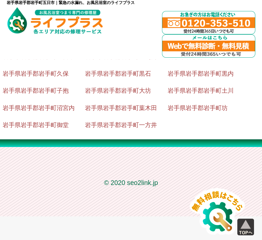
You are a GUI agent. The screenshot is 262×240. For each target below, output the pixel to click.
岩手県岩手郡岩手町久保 (36, 73)
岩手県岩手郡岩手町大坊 (118, 90)
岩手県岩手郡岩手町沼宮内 (39, 108)
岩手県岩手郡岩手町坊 (198, 108)
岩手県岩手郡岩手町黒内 (201, 73)
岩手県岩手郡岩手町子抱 (36, 90)
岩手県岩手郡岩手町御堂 (36, 125)
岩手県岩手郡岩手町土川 (201, 90)
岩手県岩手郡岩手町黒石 (118, 73)
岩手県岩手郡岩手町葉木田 (121, 108)
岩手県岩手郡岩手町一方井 (121, 125)
